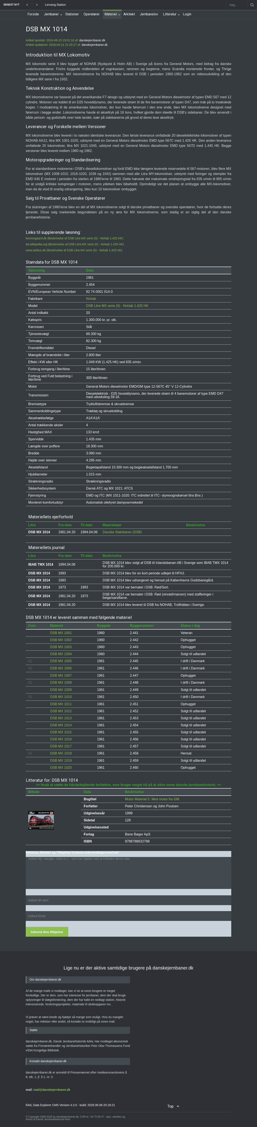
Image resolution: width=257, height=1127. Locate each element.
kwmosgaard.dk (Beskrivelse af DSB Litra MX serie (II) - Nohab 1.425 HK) (74, 238)
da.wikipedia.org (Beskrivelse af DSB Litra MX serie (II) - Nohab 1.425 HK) (75, 244)
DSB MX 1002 (61, 640)
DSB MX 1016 (61, 739)
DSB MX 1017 (61, 746)
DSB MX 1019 (61, 760)
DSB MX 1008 (61, 682)
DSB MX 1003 (61, 647)
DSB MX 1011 (61, 704)
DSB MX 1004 (61, 654)
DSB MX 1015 (61, 732)
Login (187, 14)
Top (170, 1106)
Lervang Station (55, 4)
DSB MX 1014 (61, 725)
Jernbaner (51, 14)
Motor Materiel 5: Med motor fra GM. (152, 799)
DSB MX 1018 (61, 753)
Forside (33, 14)
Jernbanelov (149, 14)
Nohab (91, 299)
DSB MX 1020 (61, 767)
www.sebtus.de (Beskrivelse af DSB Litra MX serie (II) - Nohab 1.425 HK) (74, 250)
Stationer (72, 14)
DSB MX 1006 (61, 668)
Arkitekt (129, 14)
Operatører (92, 14)
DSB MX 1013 (61, 718)
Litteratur (169, 14)
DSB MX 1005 (61, 661)
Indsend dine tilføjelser (47, 932)
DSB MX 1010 (61, 697)
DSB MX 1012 (61, 711)
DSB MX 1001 (61, 633)
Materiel (110, 14)
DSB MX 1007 (61, 675)
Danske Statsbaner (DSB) (122, 532)
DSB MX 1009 (61, 690)
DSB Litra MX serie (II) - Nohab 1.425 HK (117, 306)
